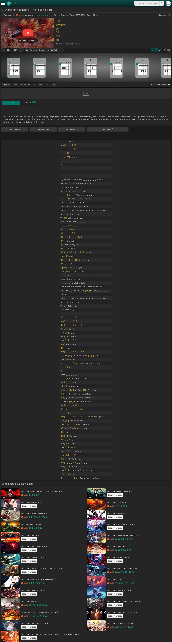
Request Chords (115, 495)
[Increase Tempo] (21, 50)
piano (15, 85)
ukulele (23, 85)
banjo (40, 85)
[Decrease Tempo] (3, 50)
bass (48, 85)
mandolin (31, 85)
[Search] (161, 3)
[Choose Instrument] (54, 85)
